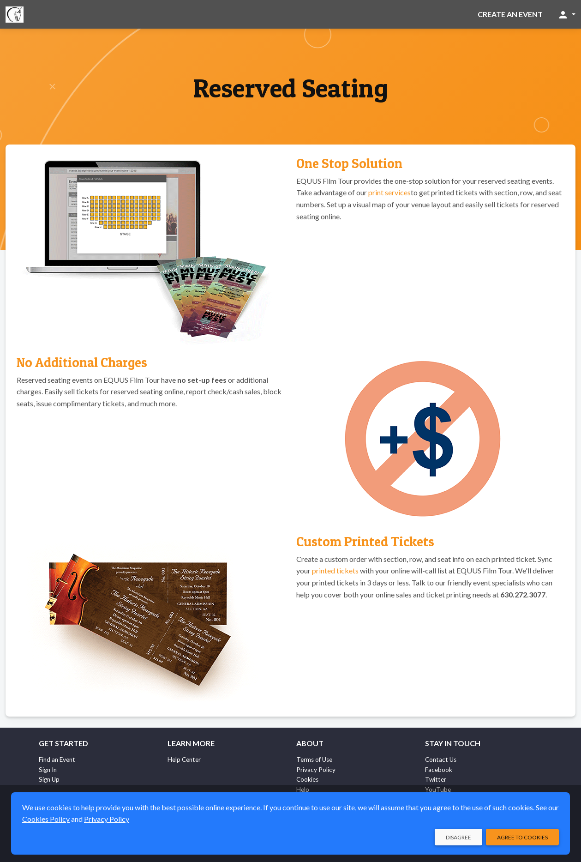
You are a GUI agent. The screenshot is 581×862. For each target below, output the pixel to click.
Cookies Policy (46, 818)
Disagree (458, 837)
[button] (566, 14)
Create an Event (510, 14)
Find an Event (57, 759)
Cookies (307, 779)
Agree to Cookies (522, 837)
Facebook (438, 769)
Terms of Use (314, 759)
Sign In (48, 769)
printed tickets (335, 570)
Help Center (184, 759)
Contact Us (440, 759)
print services (389, 192)
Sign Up (49, 779)
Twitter (435, 779)
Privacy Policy (315, 769)
